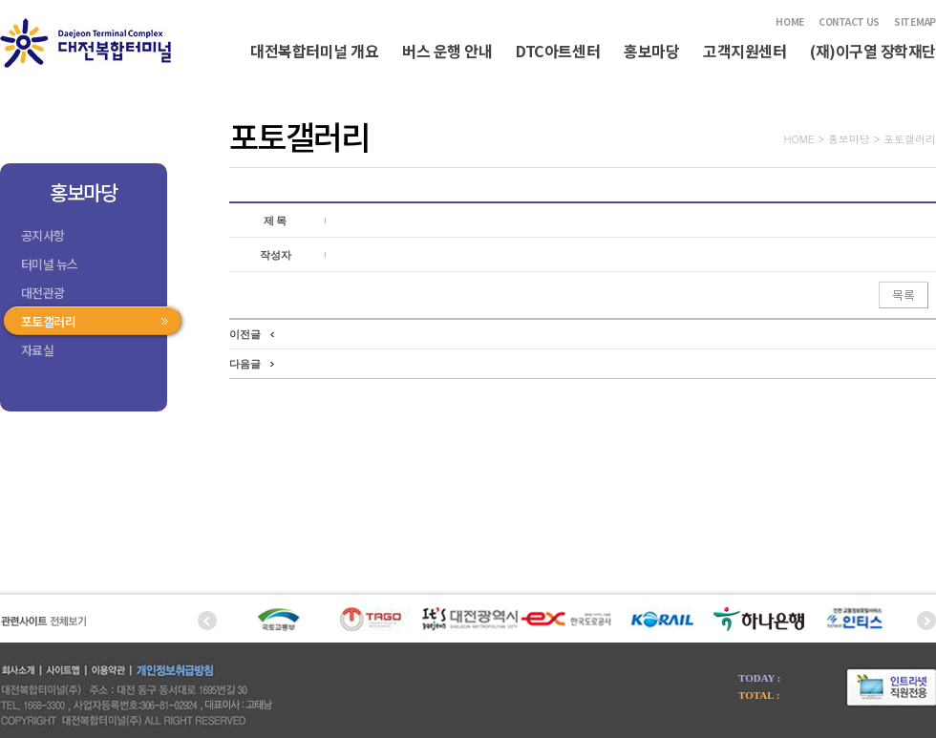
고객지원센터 (744, 50)
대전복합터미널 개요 (314, 50)
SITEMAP (915, 21)
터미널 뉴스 (49, 264)
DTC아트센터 (558, 50)
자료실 (37, 350)
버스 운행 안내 (447, 50)
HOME (790, 21)
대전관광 (43, 293)
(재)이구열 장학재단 (873, 50)
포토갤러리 (48, 321)
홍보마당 (651, 50)
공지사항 (43, 235)
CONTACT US (849, 21)
